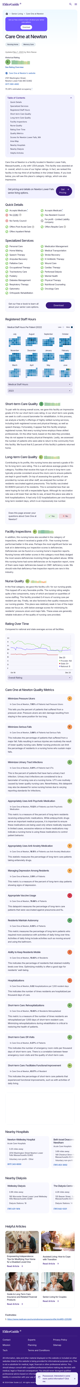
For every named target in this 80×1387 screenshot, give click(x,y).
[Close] (75, 1378)
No (65, 516)
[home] (12, 4)
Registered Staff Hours (20, 110)
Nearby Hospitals (17, 145)
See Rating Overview (14, 67)
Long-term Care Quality (20, 118)
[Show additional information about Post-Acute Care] (33, 226)
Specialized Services (19, 106)
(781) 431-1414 (13, 1209)
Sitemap (57, 1345)
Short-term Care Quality (20, 114)
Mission (6, 1345)
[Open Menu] (75, 4)
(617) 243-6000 (14, 1164)
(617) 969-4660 (12, 84)
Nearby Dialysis (17, 149)
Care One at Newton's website (20, 73)
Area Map (14, 141)
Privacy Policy (60, 1339)
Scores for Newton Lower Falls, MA (25, 137)
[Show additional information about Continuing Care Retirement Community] (20, 215)
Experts (31, 1339)
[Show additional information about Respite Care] (64, 226)
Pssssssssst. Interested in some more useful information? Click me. (56, 1378)
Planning (32, 1345)
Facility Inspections (18, 122)
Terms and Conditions (39, 1350)
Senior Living (17, 14)
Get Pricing (64, 191)
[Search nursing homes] (70, 4)
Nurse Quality (16, 125)
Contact (6, 1339)
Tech (5, 1350)
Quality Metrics (16, 133)
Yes (51, 516)
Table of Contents (40, 98)
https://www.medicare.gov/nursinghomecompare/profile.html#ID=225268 (39, 1319)
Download (26, 27)
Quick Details (16, 102)
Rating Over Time (17, 129)
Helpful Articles (17, 153)
